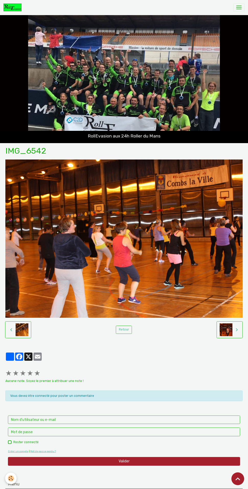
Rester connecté (26, 442)
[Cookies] (11, 478)
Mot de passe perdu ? (43, 451)
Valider (124, 461)
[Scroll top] (237, 478)
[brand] (13, 7)
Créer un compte (18, 451)
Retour (124, 329)
